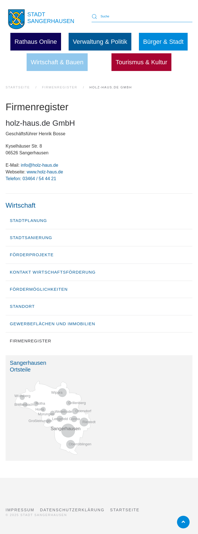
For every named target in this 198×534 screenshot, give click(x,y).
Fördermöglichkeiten (39, 289)
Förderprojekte (32, 254)
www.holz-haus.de (45, 171)
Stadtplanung (28, 220)
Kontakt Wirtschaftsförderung (52, 272)
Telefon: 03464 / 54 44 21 (31, 178)
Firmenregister (30, 340)
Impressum (20, 510)
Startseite (124, 510)
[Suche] (142, 16)
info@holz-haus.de (39, 165)
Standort (22, 306)
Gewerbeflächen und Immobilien (52, 323)
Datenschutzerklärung (72, 510)
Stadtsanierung (31, 237)
